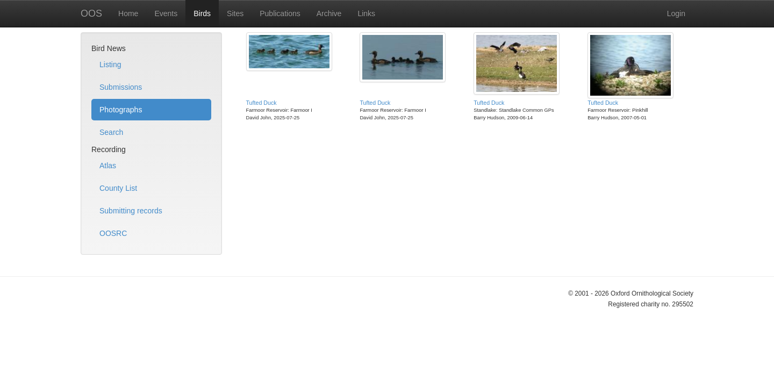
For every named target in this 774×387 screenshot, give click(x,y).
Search (111, 132)
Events (165, 13)
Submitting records (130, 210)
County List (118, 188)
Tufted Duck (261, 102)
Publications (280, 13)
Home (128, 13)
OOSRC (113, 233)
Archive (329, 13)
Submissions (120, 87)
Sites (235, 13)
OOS (91, 13)
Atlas (107, 165)
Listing (110, 64)
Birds (202, 13)
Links (366, 13)
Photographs (120, 109)
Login (676, 13)
